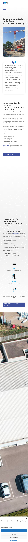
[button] (26, 518)
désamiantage (6, 145)
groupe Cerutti (16, 233)
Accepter (14, 530)
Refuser (14, 534)
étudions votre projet (11, 154)
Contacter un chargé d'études (11, 304)
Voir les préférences (14, 537)
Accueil (4, 9)
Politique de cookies (13, 540)
